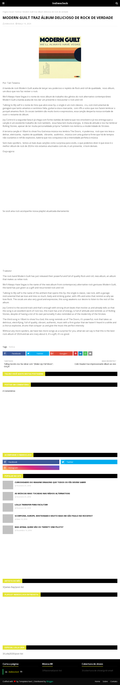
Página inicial (8, 12)
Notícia (18, 12)
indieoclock (9, 23)
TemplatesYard (25, 681)
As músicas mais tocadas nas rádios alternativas (42, 493)
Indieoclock (60, 3)
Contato (113, 681)
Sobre (105, 681)
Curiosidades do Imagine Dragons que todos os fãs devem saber (50, 482)
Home (97, 681)
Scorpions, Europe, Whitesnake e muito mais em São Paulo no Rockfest (54, 515)
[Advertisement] (60, 556)
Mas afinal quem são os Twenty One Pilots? (39, 527)
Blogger (49, 681)
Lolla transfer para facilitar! (31, 504)
